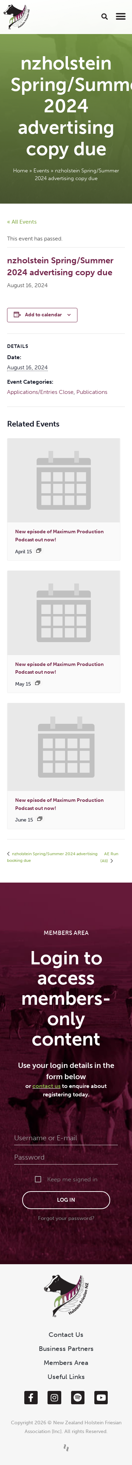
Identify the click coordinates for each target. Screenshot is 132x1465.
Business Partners (66, 1349)
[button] (105, 16)
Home (20, 170)
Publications (91, 392)
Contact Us (66, 1335)
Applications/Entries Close (40, 392)
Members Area (66, 1363)
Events (41, 170)
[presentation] (63, 480)
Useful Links (66, 1377)
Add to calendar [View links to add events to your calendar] (43, 315)
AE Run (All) (109, 857)
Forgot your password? (66, 1218)
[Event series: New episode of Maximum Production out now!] (38, 550)
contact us (46, 1086)
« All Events (22, 221)
